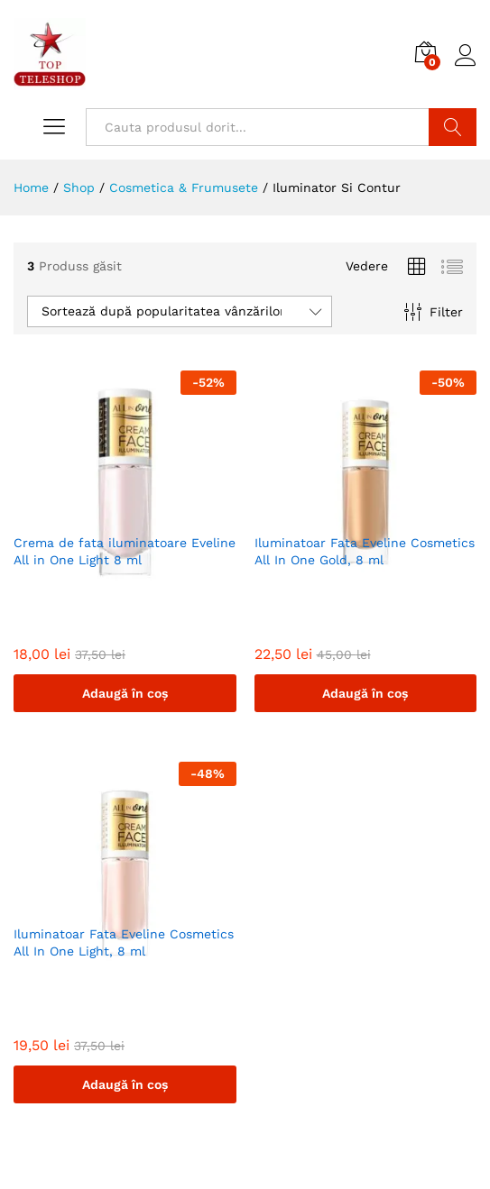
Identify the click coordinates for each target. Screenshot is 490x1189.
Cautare (452, 127)
